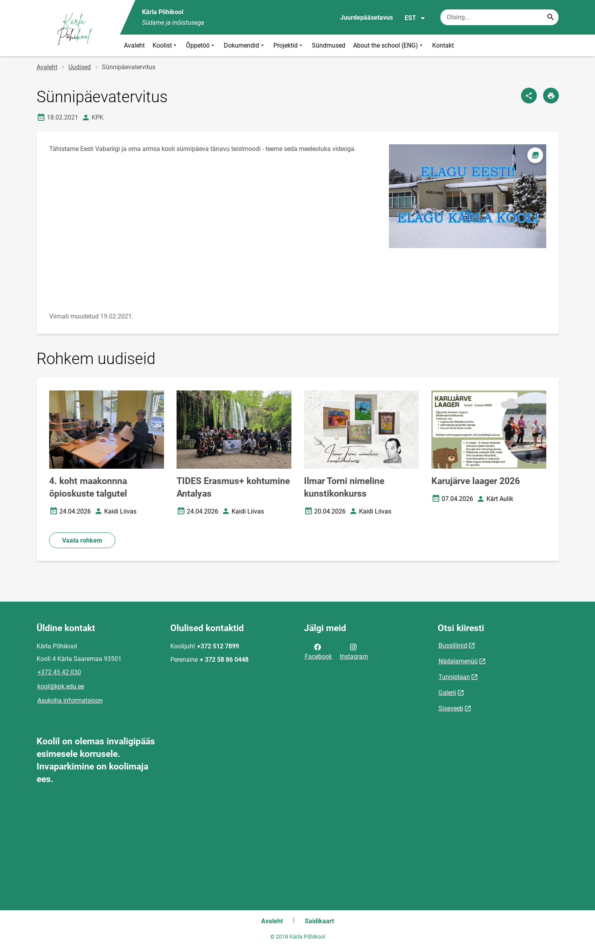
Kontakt (443, 45)
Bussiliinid (452, 645)
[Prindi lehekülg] (551, 95)
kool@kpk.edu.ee (60, 686)
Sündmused (328, 45)
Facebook (318, 651)
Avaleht (134, 45)
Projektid (288, 45)
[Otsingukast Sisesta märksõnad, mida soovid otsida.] (499, 17)
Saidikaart (319, 921)
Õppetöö (201, 45)
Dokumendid (244, 45)
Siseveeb (450, 708)
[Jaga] (529, 95)
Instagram (354, 651)
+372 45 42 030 (59, 672)
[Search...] (550, 17)
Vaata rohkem (82, 540)
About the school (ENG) (388, 45)
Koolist (165, 45)
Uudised (79, 67)
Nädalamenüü (458, 661)
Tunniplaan (454, 677)
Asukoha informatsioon (70, 700)
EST (415, 18)
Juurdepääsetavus (366, 17)
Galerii (447, 692)
